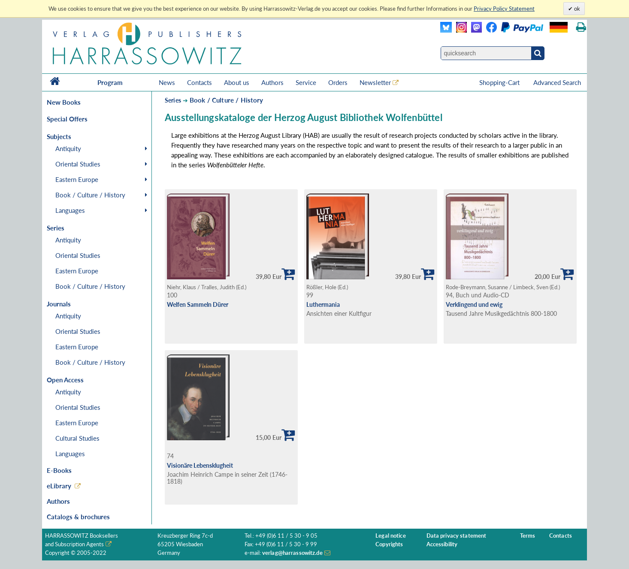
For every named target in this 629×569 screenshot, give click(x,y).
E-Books (59, 470)
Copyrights (389, 544)
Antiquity (68, 148)
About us (236, 82)
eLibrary (59, 486)
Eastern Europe (76, 179)
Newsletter (375, 82)
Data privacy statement (456, 536)
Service (306, 82)
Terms (527, 536)
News (167, 82)
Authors (272, 82)
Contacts (199, 82)
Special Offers (67, 119)
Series (173, 100)
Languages (70, 210)
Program (110, 82)
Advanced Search (557, 82)
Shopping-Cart (500, 82)
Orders (338, 82)
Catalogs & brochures (78, 517)
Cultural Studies (77, 438)
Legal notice (390, 536)
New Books (64, 102)
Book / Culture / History (90, 195)
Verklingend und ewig (474, 304)
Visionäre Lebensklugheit (200, 465)
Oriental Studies (77, 164)
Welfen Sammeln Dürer (197, 304)
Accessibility (442, 544)
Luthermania (323, 304)
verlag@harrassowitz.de (292, 553)
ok (576, 8)
